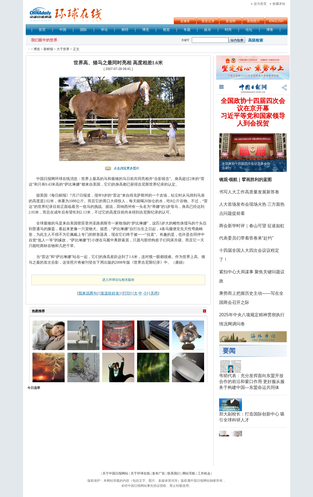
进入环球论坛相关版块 (118, 280)
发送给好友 (110, 293)
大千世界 (63, 49)
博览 (37, 49)
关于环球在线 (140, 473)
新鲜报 (48, 49)
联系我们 (173, 473)
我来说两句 (87, 293)
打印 (126, 293)
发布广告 (158, 473)
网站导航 (188, 473)
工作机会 (204, 473)
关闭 (154, 293)
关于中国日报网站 (115, 473)
